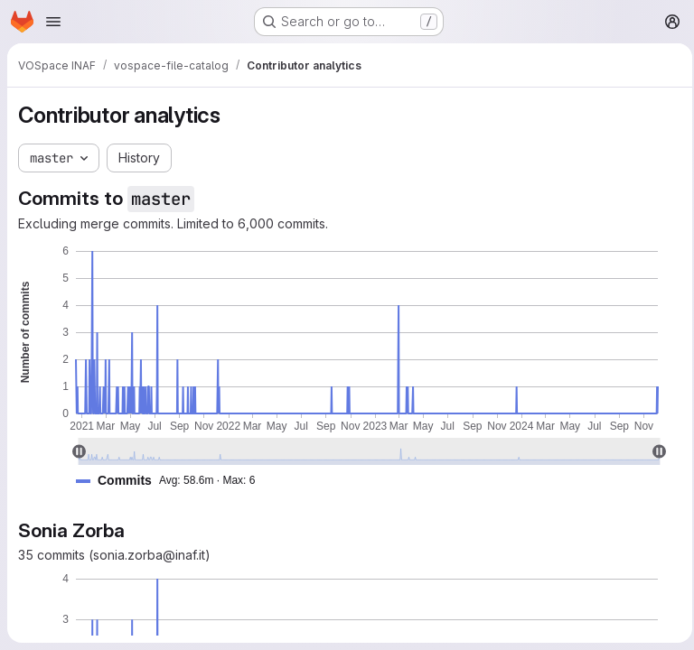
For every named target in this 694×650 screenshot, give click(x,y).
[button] (172, 480)
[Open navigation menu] (53, 21)
